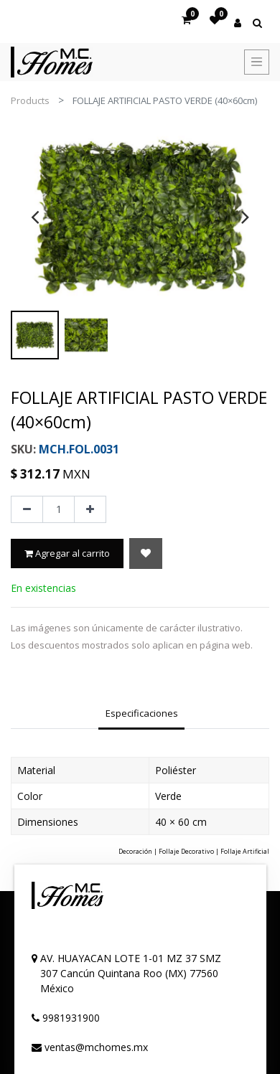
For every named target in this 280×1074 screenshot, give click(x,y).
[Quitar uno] (27, 509)
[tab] (141, 714)
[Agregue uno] (90, 509)
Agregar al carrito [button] (67, 553)
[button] (145, 553)
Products (30, 100)
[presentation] (35, 216)
